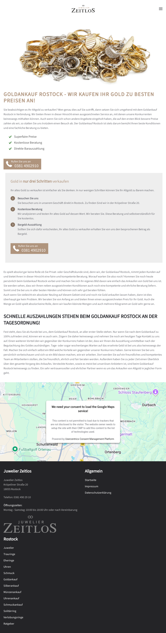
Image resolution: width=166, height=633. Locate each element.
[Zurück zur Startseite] (83, 9)
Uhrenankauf (11, 598)
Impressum (91, 486)
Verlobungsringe (13, 617)
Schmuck (9, 573)
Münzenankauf (12, 592)
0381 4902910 (26, 166)
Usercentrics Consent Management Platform (89, 439)
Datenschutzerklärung (98, 493)
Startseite (90, 480)
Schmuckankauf (13, 605)
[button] (160, 9)
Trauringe (9, 554)
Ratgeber (9, 624)
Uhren (7, 567)
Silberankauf (11, 586)
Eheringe (9, 560)
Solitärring (10, 611)
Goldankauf (10, 579)
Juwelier (9, 548)
